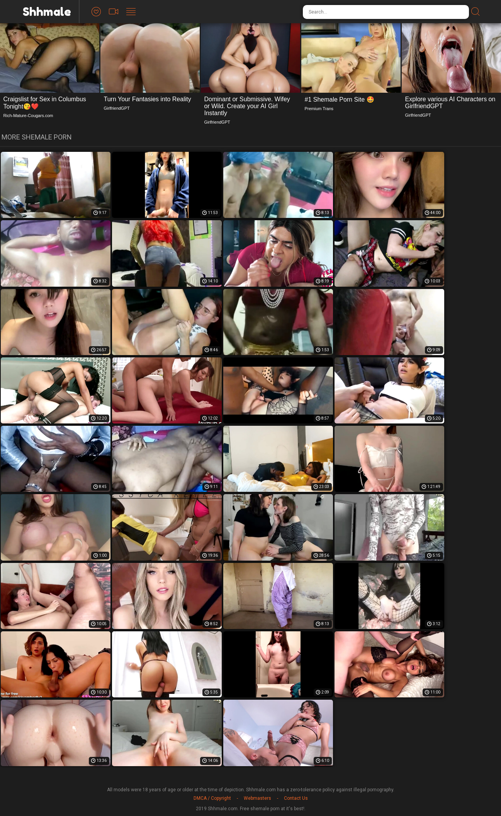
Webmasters (257, 798)
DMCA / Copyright (212, 798)
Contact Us (296, 798)
